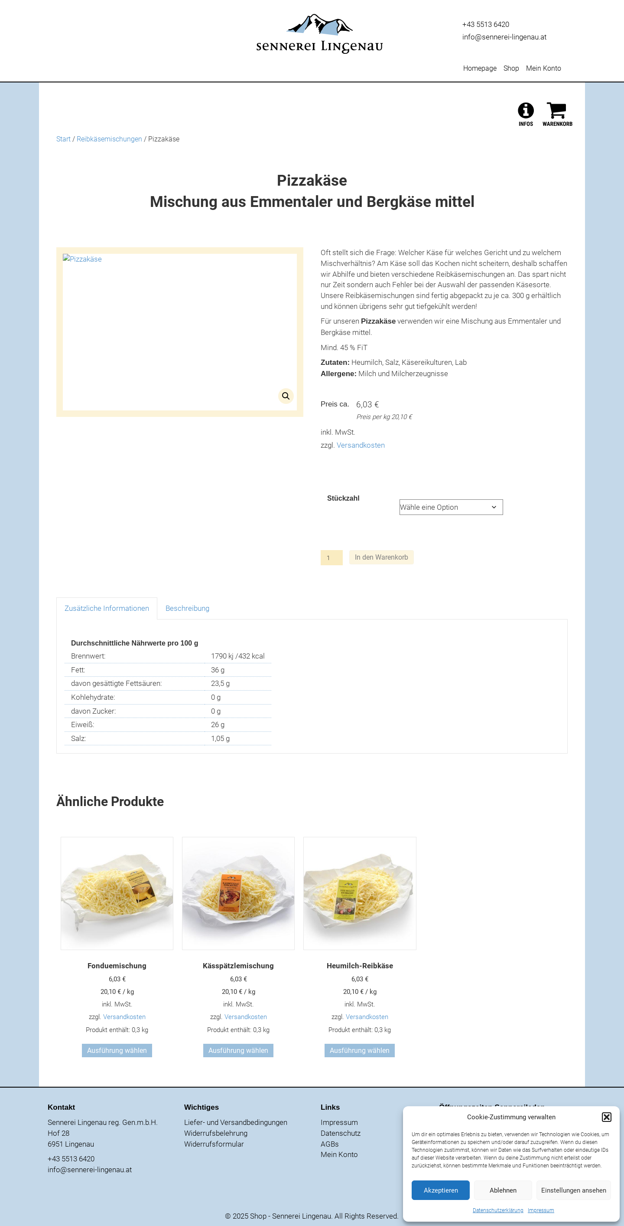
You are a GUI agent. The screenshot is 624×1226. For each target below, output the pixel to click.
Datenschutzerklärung (498, 1210)
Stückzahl (343, 498)
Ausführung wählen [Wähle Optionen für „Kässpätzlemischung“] (238, 1050)
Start (63, 139)
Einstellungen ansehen (573, 1190)
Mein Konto (543, 68)
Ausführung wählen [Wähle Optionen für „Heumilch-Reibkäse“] (360, 1050)
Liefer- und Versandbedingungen (235, 1122)
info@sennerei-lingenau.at (504, 37)
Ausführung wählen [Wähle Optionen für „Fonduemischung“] (117, 1050)
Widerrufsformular (214, 1144)
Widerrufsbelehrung (215, 1133)
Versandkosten (361, 445)
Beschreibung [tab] (187, 608)
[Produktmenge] (332, 557)
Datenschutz (341, 1133)
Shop (511, 68)
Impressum (541, 1210)
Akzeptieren (441, 1190)
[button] (606, 1117)
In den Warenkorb (381, 557)
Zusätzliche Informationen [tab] (107, 608)
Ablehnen (503, 1190)
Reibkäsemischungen (109, 139)
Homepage (480, 68)
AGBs (330, 1144)
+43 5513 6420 (485, 24)
